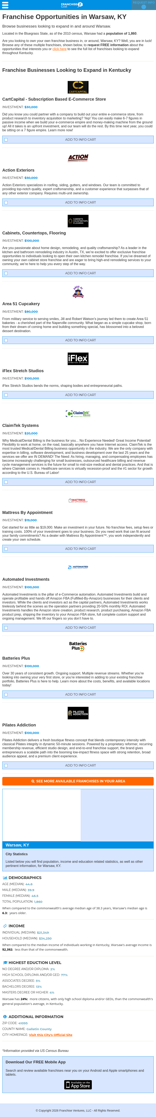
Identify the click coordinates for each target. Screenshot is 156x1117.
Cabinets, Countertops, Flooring (34, 233)
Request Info (144, 5)
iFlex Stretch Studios (23, 370)
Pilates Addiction (19, 725)
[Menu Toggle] (6, 5)
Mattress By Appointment (27, 512)
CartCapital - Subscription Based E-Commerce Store (54, 99)
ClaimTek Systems (20, 425)
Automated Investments (26, 579)
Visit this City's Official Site (50, 1035)
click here (59, 49)
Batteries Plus (16, 658)
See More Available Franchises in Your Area (78, 781)
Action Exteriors (18, 170)
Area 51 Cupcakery (21, 303)
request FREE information (108, 45)
